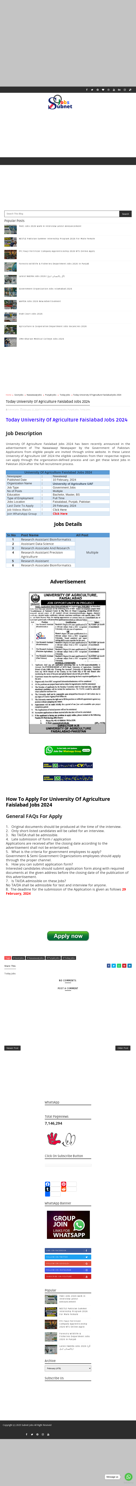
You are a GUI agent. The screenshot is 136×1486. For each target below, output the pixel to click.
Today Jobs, (85, 408)
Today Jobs (65, 394)
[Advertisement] (68, 21)
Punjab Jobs (50, 394)
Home (8, 394)
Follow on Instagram (68, 1273)
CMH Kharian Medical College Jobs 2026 (41, 339)
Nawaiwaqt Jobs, (59, 408)
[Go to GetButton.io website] (129, 1483)
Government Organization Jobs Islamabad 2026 (45, 289)
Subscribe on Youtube (68, 1279)
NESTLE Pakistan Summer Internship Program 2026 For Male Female (57, 239)
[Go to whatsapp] (128, 1477)
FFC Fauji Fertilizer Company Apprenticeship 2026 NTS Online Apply (57, 251)
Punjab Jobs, (73, 408)
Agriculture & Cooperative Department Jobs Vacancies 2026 (53, 326)
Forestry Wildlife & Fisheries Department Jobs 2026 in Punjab (54, 264)
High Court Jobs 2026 (31, 314)
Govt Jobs (18, 394)
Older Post (123, 1049)
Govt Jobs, (46, 408)
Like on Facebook (68, 1253)
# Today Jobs (69, 957)
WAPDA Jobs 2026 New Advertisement (40, 301)
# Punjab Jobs (53, 957)
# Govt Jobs (18, 957)
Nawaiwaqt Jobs (34, 394)
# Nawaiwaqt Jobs (35, 957)
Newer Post (12, 1049)
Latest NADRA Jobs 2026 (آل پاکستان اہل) (42, 276)
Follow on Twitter (68, 1260)
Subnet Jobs (28, 1427)
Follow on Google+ (68, 1266)
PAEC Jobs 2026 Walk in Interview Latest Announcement (50, 226)
